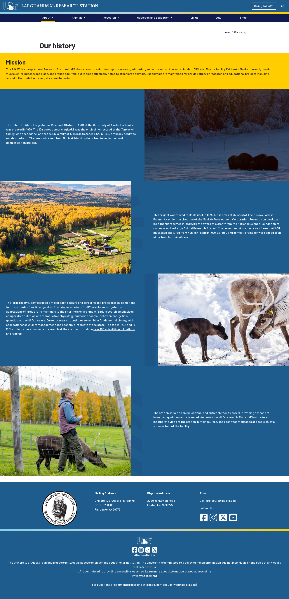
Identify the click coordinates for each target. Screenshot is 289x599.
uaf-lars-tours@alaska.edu (218, 500)
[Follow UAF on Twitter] (154, 549)
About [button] (46, 17)
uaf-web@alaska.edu (182, 584)
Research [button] (109, 17)
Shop (242, 17)
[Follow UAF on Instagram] (141, 549)
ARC (218, 17)
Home (227, 32)
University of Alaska (27, 562)
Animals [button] (77, 17)
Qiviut (193, 17)
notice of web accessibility (193, 571)
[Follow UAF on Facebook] (134, 549)
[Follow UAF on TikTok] (148, 549)
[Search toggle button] (282, 6)
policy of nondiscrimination (203, 562)
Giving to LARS (264, 6)
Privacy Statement (144, 575)
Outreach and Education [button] (153, 17)
